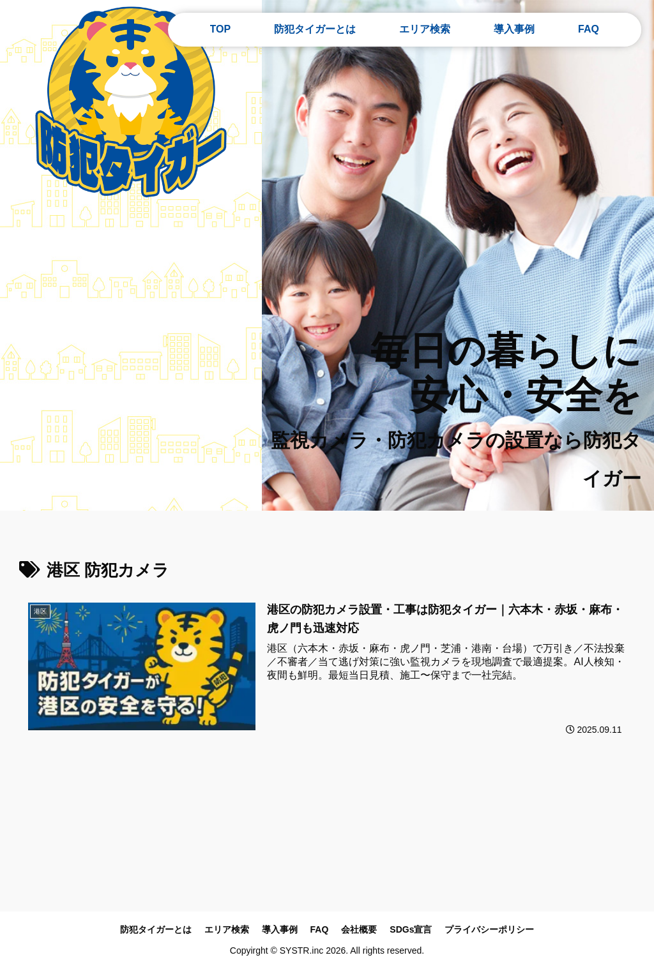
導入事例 (280, 929)
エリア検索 (226, 929)
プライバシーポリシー (489, 929)
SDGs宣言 (411, 929)
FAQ (319, 929)
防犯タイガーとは (156, 929)
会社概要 (359, 929)
